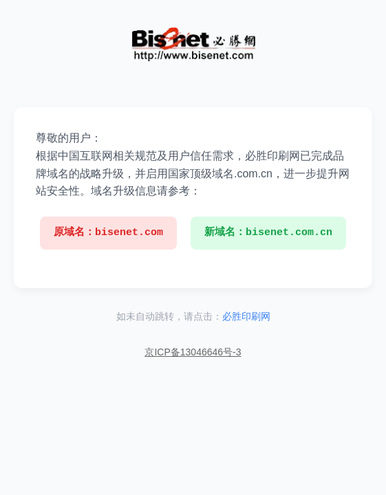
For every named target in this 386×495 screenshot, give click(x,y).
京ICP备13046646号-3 (192, 352)
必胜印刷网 (246, 316)
